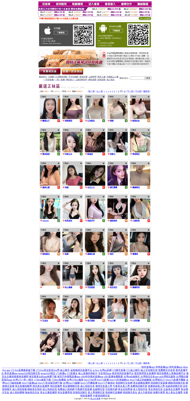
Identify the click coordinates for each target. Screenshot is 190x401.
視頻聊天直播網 (113, 392)
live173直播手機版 (175, 379)
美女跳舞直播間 (141, 383)
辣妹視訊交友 (32, 392)
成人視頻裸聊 (17, 392)
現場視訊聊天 (80, 392)
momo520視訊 (48, 373)
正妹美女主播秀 (171, 389)
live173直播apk (29, 383)
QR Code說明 (145, 18)
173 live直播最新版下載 (23, 370)
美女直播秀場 (65, 392)
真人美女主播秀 (174, 392)
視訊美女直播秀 (40, 386)
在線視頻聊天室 (173, 386)
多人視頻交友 (140, 389)
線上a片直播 (95, 399)
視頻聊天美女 (130, 392)
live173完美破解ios (119, 379)
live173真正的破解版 (141, 379)
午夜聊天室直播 (83, 389)
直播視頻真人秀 (156, 386)
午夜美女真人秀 (121, 386)
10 (125, 91)
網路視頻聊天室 (176, 383)
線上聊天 (65, 370)
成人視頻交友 (87, 386)
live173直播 (103, 379)
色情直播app (162, 367)
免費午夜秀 (159, 392)
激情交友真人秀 (103, 386)
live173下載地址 (106, 383)
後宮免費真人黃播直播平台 (171, 373)
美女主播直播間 (48, 392)
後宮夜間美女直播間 (145, 373)
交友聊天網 (111, 389)
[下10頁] (138, 91)
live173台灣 (90, 379)
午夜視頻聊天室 (101, 395)
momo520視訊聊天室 (29, 373)
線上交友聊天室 (149, 370)
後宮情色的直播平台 (123, 373)
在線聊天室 (99, 389)
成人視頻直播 (19, 389)
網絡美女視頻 (34, 389)
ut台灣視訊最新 (167, 376)
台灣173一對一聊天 (23, 379)
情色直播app (148, 367)
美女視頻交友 (155, 389)
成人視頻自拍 (49, 389)
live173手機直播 (89, 383)
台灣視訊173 (159, 379)
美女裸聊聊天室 (71, 386)
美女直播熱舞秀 (23, 386)
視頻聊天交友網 (124, 383)
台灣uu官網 (106, 370)
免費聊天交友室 (166, 370)
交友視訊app (104, 373)
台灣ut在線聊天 (132, 376)
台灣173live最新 (75, 379)
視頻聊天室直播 (159, 383)
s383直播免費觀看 (113, 376)
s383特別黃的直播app (92, 376)
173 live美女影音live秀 (48, 370)
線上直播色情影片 (88, 373)
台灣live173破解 (71, 383)
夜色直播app (11, 373)
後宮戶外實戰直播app (68, 376)
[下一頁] (130, 91)
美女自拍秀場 (125, 389)
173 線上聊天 (133, 370)
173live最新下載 (42, 379)
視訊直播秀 (56, 386)
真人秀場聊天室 (96, 392)
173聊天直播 (119, 370)
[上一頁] (99, 91)
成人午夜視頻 (145, 392)
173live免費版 (59, 379)
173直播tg (61, 373)
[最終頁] (146, 91)
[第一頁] (91, 91)
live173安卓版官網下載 (50, 383)
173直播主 (72, 373)
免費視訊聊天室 (138, 386)
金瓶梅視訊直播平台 (81, 370)
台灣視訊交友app (149, 376)
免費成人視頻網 (66, 389)
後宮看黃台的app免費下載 (43, 376)
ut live (96, 370)
